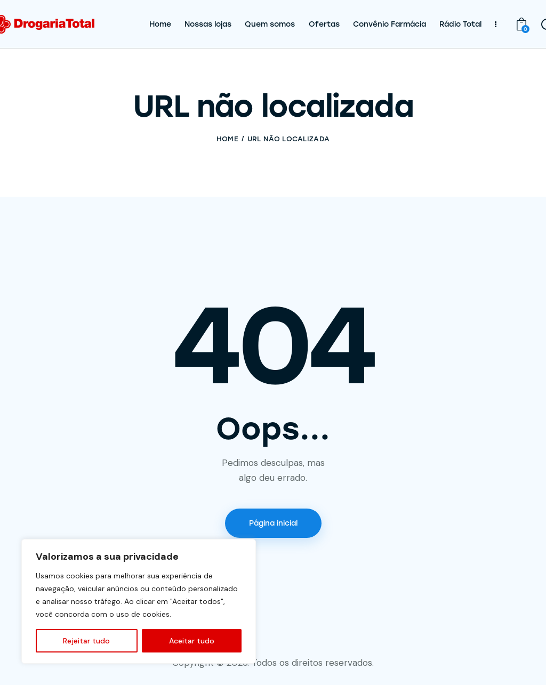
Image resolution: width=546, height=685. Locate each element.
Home (227, 139)
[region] (138, 601)
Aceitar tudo (191, 641)
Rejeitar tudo (86, 641)
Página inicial (273, 523)
